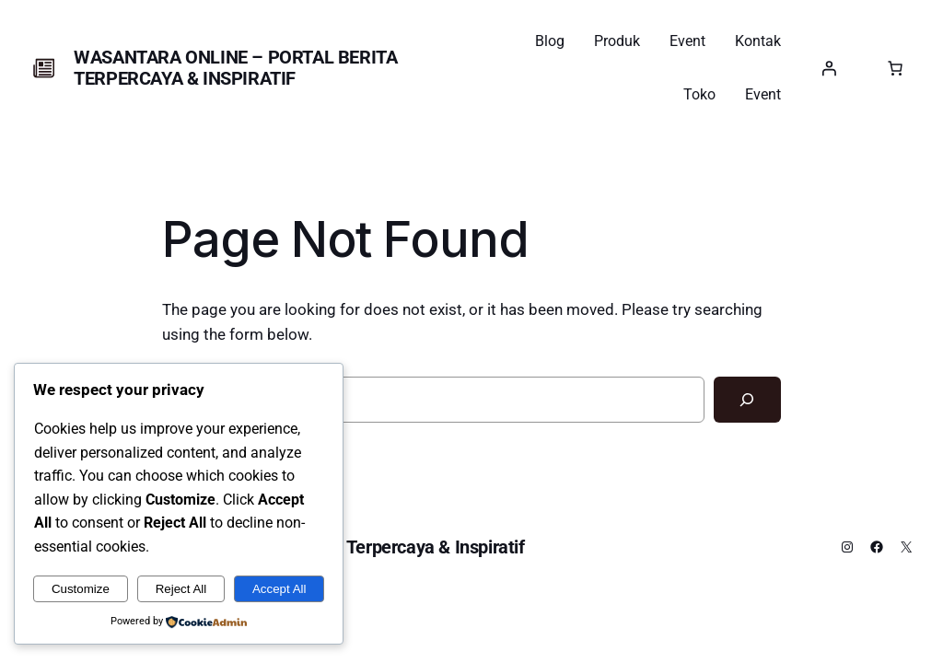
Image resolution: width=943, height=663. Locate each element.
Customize (81, 589)
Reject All (181, 589)
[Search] (747, 400)
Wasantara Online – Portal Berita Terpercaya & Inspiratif (235, 67)
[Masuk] (828, 68)
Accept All (279, 589)
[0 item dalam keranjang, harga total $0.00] (895, 68)
